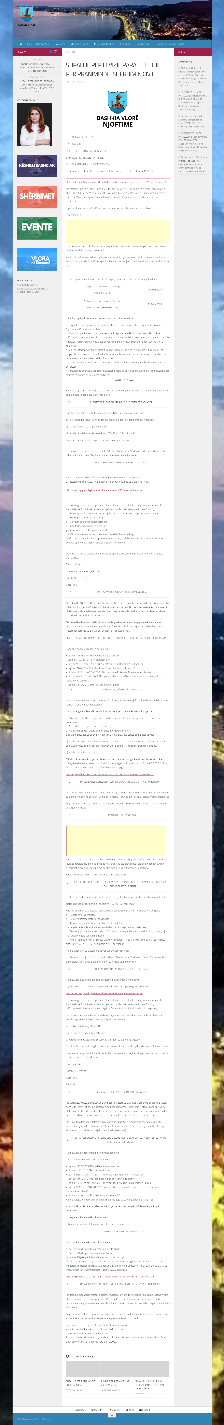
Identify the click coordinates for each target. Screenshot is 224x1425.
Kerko (130, 1410)
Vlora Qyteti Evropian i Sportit (170, 44)
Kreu (29, 44)
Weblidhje (97, 1410)
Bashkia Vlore (42, 44)
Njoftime (71, 51)
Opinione (115, 1410)
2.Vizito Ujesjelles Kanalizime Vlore (32, 288)
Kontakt (144, 1410)
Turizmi (60, 44)
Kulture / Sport (79, 44)
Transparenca (142, 44)
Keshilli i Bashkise (104, 44)
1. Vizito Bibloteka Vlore (27, 285)
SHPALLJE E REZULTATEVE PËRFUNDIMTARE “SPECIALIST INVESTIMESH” (150, 1385)
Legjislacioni (80, 1410)
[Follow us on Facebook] (51, 52)
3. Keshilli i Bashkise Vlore (28, 292)
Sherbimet (125, 44)
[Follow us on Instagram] (55, 52)
